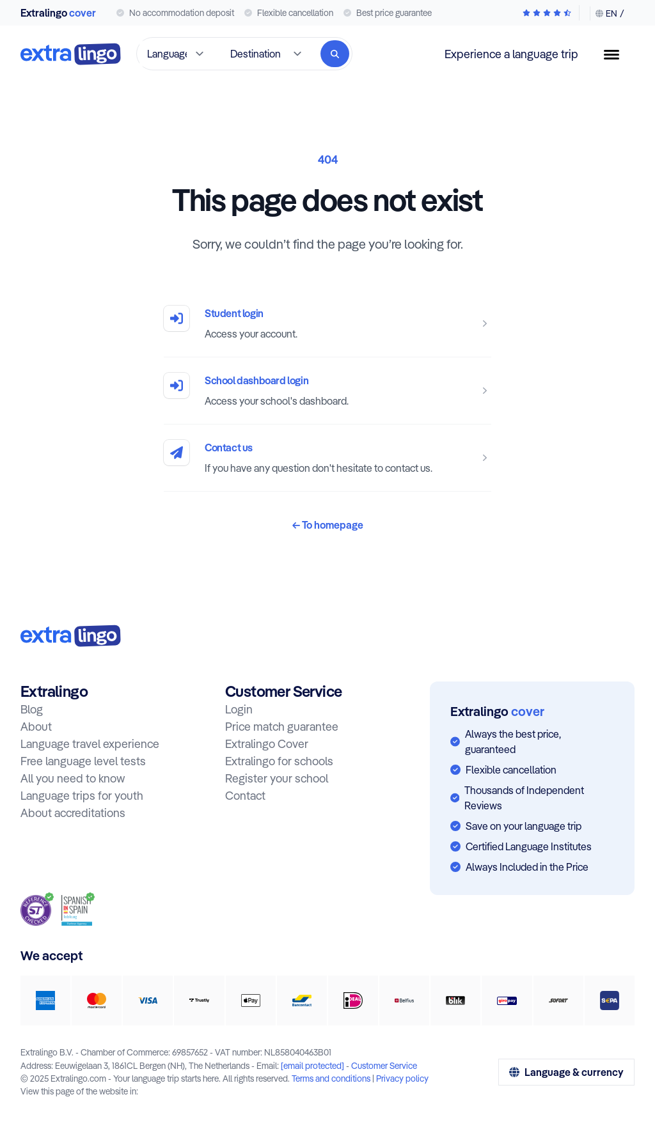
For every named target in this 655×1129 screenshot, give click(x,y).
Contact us (229, 447)
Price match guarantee (281, 726)
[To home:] (70, 636)
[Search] (334, 53)
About (36, 726)
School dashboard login (256, 380)
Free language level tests (83, 761)
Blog (31, 709)
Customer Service (384, 1065)
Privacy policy (402, 1078)
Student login (234, 313)
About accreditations (72, 813)
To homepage (327, 524)
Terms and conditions (331, 1078)
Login (239, 709)
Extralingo (58, 12)
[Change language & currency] (607, 13)
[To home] (70, 54)
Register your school (276, 778)
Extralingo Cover (266, 743)
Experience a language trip (511, 54)
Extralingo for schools (279, 761)
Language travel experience (89, 743)
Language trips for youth (81, 795)
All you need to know (72, 778)
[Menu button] (617, 54)
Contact (245, 795)
